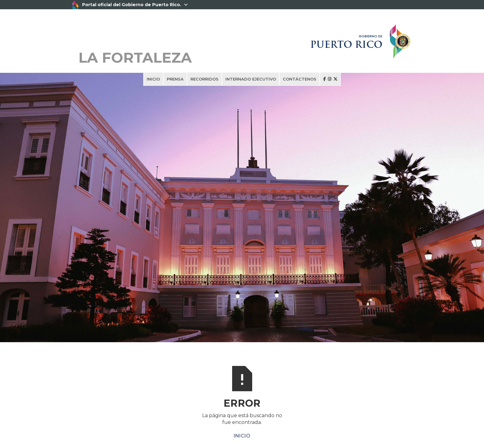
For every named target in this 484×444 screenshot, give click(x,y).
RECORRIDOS (204, 79)
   (330, 79)
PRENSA (175, 79)
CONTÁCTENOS (299, 79)
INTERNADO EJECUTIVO (250, 79)
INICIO (153, 79)
